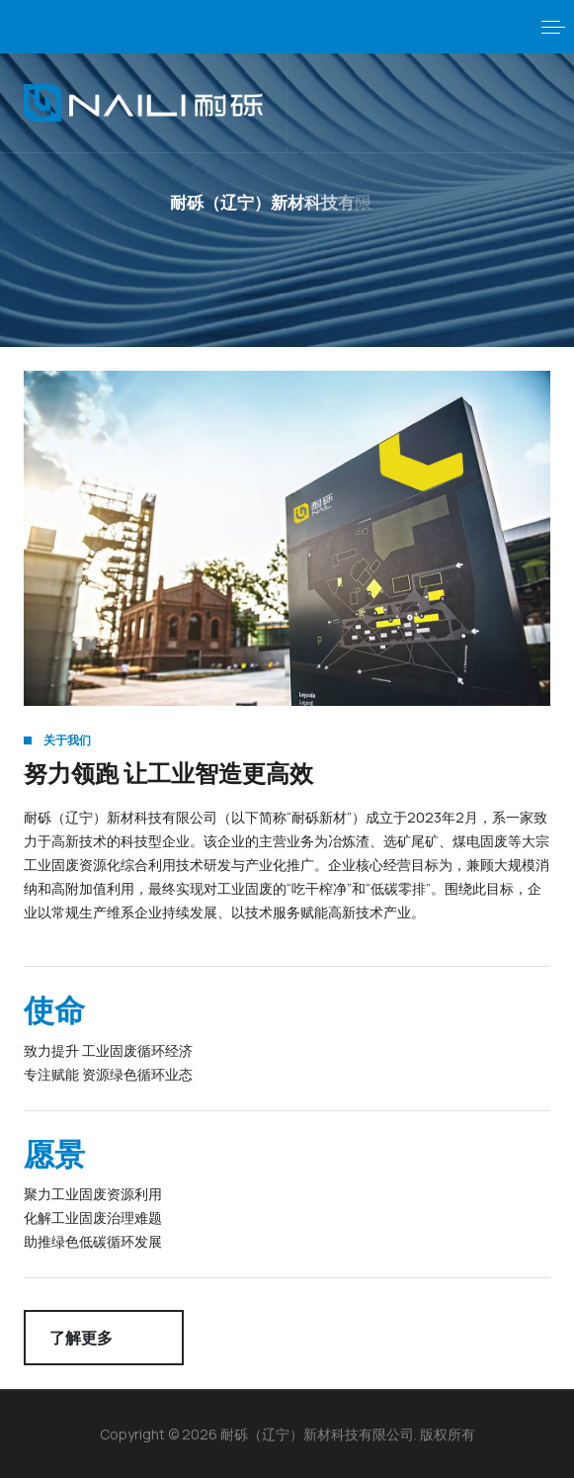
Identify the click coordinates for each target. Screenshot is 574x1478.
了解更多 (81, 1337)
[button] (553, 26)
